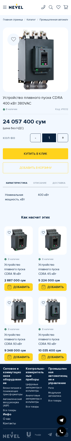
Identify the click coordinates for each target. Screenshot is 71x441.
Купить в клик (35, 154)
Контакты (9, 423)
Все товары (9, 410)
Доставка (58, 183)
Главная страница (13, 19)
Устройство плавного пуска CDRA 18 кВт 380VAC (14, 269)
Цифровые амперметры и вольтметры (34, 387)
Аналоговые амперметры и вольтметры (34, 399)
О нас (7, 419)
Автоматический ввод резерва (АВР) (12, 402)
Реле (51, 387)
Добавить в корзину (36, 168)
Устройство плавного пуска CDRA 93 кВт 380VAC (14, 339)
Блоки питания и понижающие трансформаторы (13, 391)
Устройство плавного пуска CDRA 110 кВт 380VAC (48, 339)
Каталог (31, 19)
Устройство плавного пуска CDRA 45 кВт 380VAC (48, 269)
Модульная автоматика (54, 394)
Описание (39, 183)
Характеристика (16, 183)
